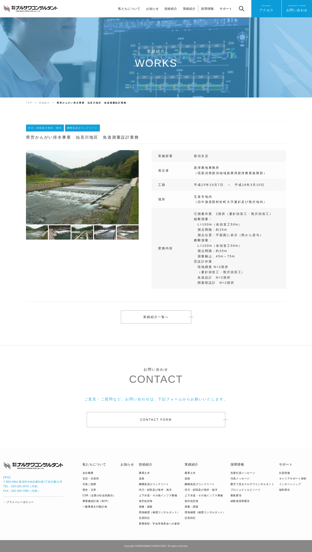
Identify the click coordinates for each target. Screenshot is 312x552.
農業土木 (144, 472)
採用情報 (207, 8)
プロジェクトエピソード (246, 489)
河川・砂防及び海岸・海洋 (155, 489)
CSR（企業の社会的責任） (99, 495)
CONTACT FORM (156, 422)
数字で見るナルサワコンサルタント (252, 484)
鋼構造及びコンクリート (154, 484)
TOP (29, 103)
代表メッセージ (240, 478)
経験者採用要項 (240, 501)
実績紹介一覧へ (156, 317)
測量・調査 (146, 506)
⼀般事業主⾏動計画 (95, 506)
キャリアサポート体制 (292, 478)
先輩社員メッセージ (243, 472)
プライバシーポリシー (20, 502)
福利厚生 (284, 489)
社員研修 (284, 472)
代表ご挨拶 (89, 484)
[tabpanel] (82, 189)
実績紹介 (189, 8)
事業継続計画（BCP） (96, 501)
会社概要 (88, 472)
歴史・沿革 (89, 489)
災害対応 (144, 518)
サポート (225, 8)
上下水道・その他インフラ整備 (158, 495)
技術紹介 (170, 8)
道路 (141, 478)
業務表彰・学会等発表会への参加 (159, 523)
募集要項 (236, 495)
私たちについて (129, 8)
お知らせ (152, 8)
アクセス (266, 8)
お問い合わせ (297, 8)
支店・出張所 (91, 478)
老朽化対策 (146, 501)
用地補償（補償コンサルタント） (159, 512)
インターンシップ (290, 484)
